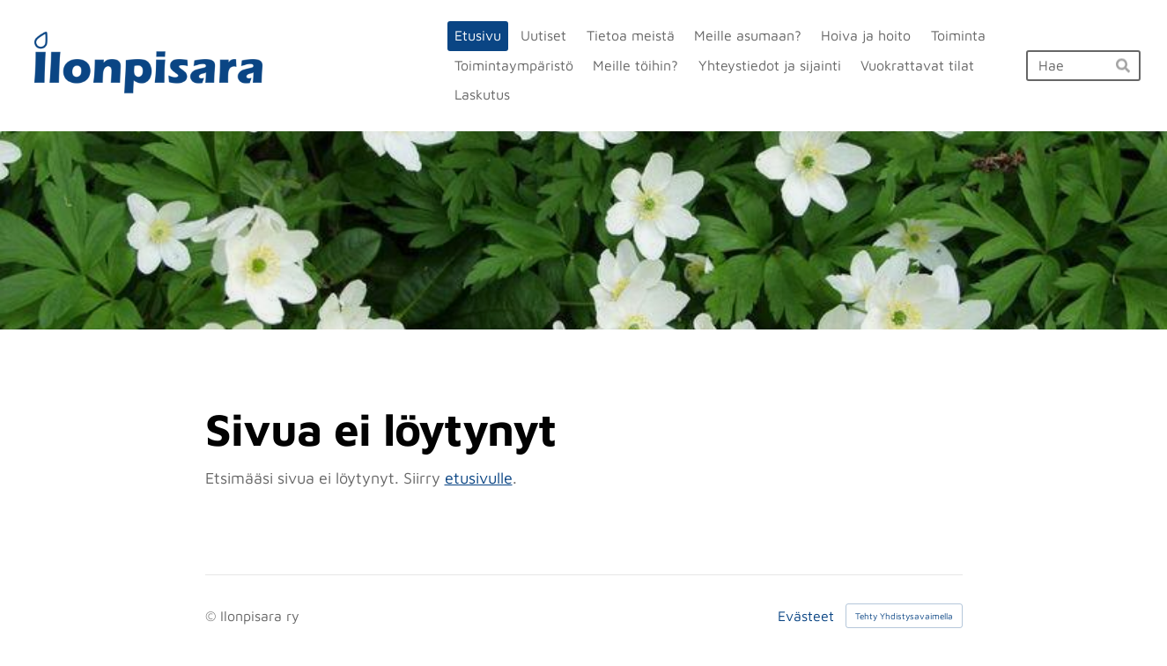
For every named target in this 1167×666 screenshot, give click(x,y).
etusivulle (479, 478)
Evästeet (806, 616)
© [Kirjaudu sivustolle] (212, 616)
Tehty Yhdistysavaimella (904, 615)
